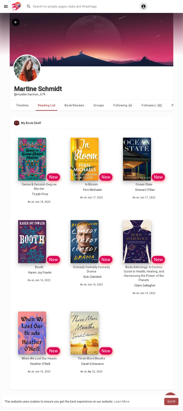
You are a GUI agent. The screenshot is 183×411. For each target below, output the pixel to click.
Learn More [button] (121, 401)
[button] (79, 6)
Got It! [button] (171, 401)
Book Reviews (74, 105)
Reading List (46, 105)
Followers (152, 105)
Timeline (22, 105)
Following (122, 105)
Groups (98, 105)
